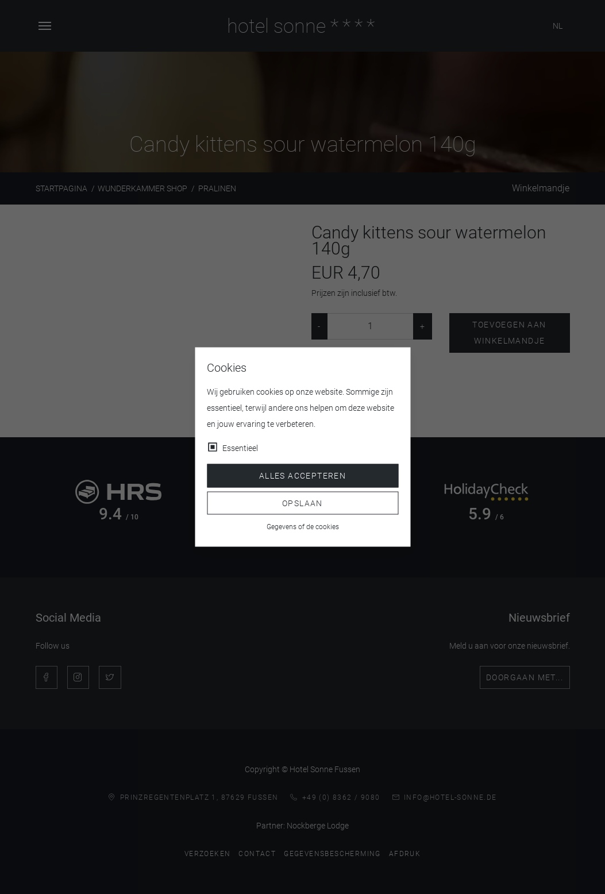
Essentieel (240, 448)
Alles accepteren (302, 475)
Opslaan (302, 502)
